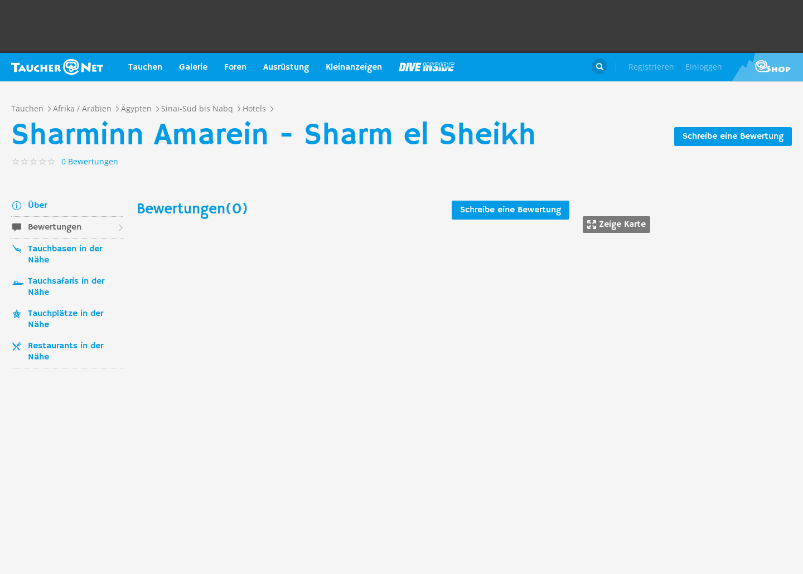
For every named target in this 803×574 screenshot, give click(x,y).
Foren (235, 67)
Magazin (426, 67)
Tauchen (145, 67)
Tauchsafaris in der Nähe (66, 287)
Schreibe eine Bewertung (733, 136)
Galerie (193, 67)
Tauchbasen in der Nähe (65, 255)
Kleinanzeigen (354, 67)
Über (37, 205)
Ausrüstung (286, 67)
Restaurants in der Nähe (65, 351)
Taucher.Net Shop (767, 67)
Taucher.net (57, 67)
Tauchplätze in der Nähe (65, 319)
